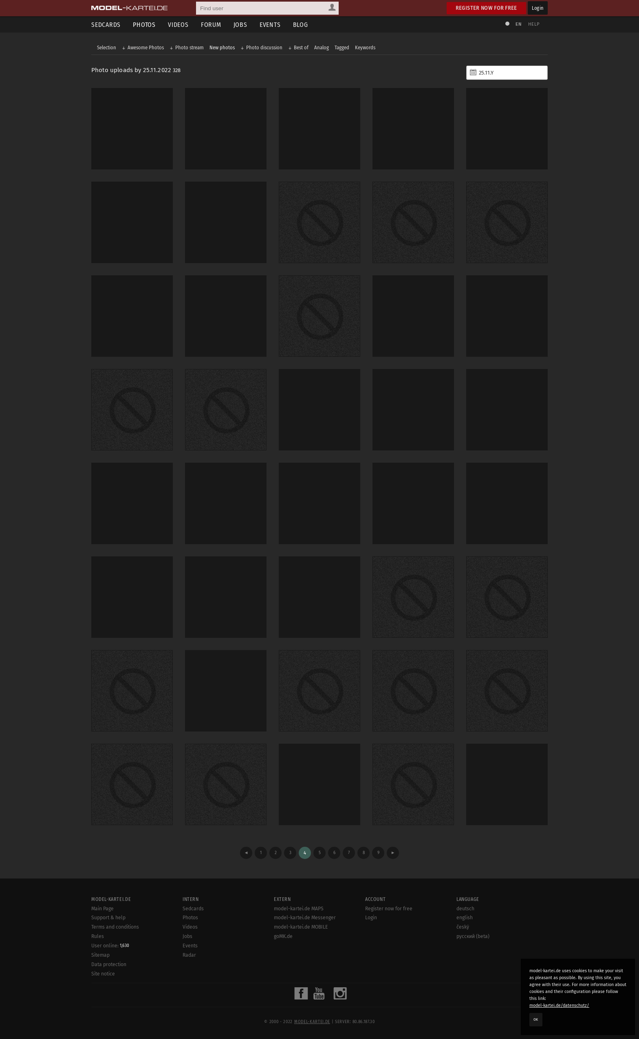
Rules (97, 936)
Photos (144, 25)
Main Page (102, 909)
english (464, 917)
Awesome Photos (146, 47)
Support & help (108, 917)
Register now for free (486, 8)
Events (270, 25)
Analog (321, 47)
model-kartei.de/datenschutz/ (559, 1005)
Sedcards (106, 25)
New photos (222, 47)
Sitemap (100, 955)
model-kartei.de (312, 1021)
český (462, 927)
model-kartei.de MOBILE (301, 927)
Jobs (240, 25)
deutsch (465, 909)
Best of (301, 47)
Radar (189, 955)
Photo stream (189, 47)
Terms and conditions (115, 927)
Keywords (365, 47)
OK (535, 1019)
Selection (106, 47)
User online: (110, 946)
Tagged (342, 47)
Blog (300, 25)
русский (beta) (472, 936)
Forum (211, 25)
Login (538, 8)
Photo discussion (264, 47)
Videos (178, 25)
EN (518, 24)
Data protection (108, 964)
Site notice (103, 974)
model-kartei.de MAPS (299, 909)
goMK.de (283, 936)
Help (534, 24)
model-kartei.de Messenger (305, 917)
